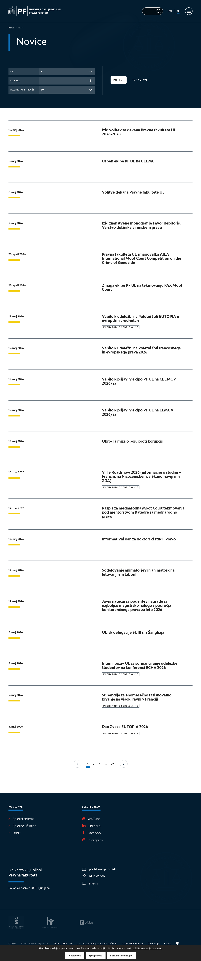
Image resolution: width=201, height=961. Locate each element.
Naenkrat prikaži (22, 90)
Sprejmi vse (95, 956)
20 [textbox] (42, 89)
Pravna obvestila (63, 944)
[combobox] (67, 71)
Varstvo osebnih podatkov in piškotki (97, 944)
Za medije (153, 944)
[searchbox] (42, 80)
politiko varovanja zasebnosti (147, 948)
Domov (11, 28)
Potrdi (118, 80)
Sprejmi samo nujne (121, 956)
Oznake (15, 81)
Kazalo (167, 944)
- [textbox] (41, 71)
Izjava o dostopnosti (133, 944)
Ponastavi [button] (139, 80)
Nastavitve (75, 956)
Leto (13, 72)
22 (112, 764)
